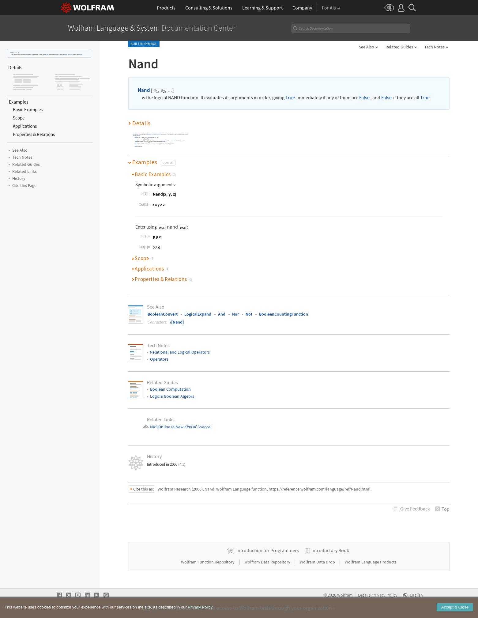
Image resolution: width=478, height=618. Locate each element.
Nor (235, 314)
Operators (159, 359)
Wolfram (345, 595)
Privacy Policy (384, 595)
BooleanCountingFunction (283, 314)
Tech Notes (434, 47)
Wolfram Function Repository (208, 562)
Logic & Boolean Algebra (172, 396)
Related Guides (399, 47)
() (191, 427)
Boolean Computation (170, 389)
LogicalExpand (197, 314)
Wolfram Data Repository (267, 562)
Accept (455, 607)
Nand (11, 52)
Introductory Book (330, 550)
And (221, 314)
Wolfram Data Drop (318, 562)
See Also (366, 47)
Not (249, 314)
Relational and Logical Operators (180, 352)
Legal (363, 595)
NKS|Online (160, 427)
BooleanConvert (163, 314)
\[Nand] (177, 322)
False (65, 54)
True (47, 54)
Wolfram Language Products (371, 562)
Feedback (415, 509)
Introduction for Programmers (267, 550)
